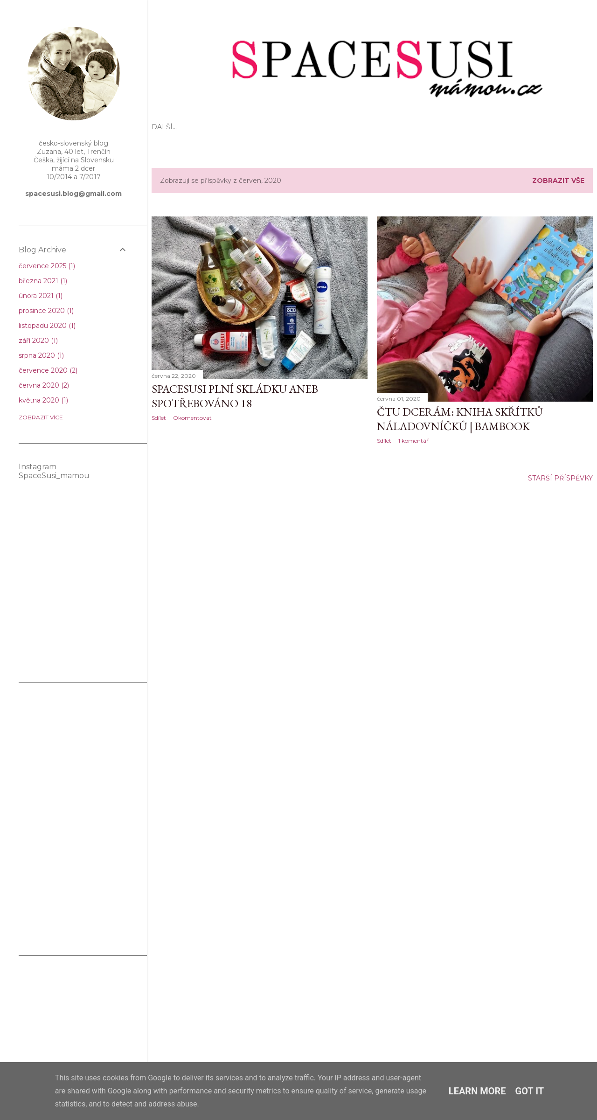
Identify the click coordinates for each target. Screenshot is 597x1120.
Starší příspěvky (560, 478)
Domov (385, 127)
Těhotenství (296, 127)
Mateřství (226, 127)
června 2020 (44, 385)
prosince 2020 (46, 310)
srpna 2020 (41, 355)
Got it (529, 1091)
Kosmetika (346, 127)
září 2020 (38, 340)
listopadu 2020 (47, 325)
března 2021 (43, 281)
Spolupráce (428, 127)
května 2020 (43, 400)
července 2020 (48, 370)
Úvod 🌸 (167, 127)
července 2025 (47, 266)
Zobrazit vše (558, 180)
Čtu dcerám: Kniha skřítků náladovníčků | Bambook (460, 418)
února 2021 (40, 296)
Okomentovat (192, 417)
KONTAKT (474, 127)
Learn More (477, 1091)
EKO (194, 127)
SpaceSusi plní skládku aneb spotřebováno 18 (235, 396)
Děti (259, 127)
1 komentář (413, 440)
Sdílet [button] (159, 417)
